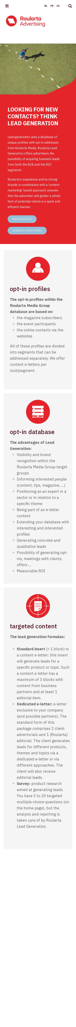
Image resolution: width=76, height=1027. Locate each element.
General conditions (27, 230)
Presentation (22, 219)
